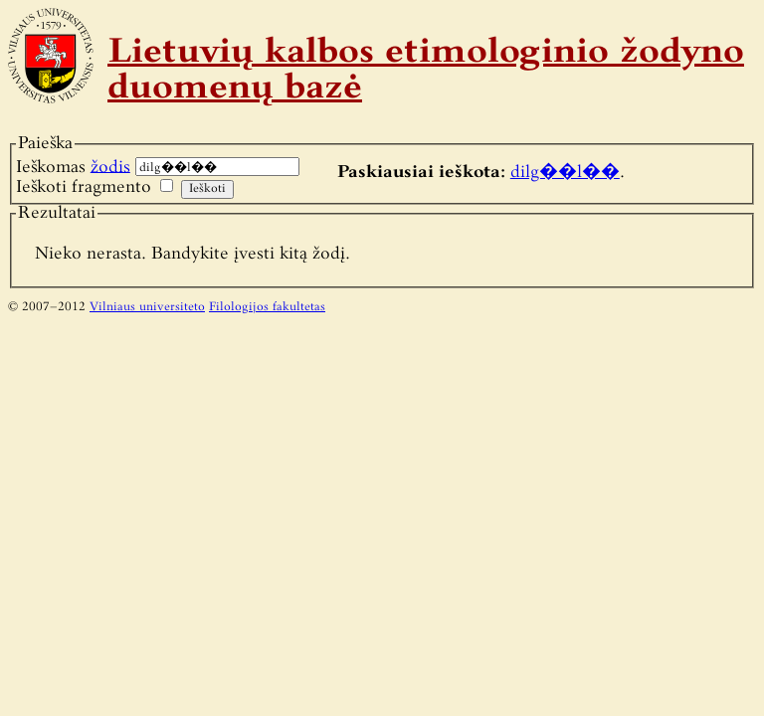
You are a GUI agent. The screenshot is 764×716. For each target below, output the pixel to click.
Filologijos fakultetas (267, 307)
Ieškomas (73, 166)
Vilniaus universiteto (147, 307)
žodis (110, 166)
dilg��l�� (565, 172)
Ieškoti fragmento (83, 187)
